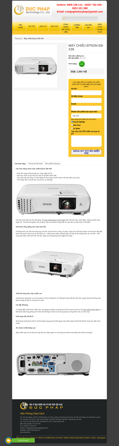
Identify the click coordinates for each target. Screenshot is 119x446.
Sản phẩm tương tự (52, 164)
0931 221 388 (80, 8)
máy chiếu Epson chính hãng (54, 220)
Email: (74, 104)
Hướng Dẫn (77, 26)
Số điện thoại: (77, 96)
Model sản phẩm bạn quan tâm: (84, 112)
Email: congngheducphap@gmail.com (80, 11)
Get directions (25, 432)
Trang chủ (18, 38)
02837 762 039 (93, 4)
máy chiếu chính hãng (91, 310)
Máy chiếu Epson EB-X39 (33, 38)
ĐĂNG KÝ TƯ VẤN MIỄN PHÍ (86, 152)
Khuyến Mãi (88, 26)
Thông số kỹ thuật (35, 164)
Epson (81, 56)
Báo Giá (54, 26)
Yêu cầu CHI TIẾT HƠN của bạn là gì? (85, 132)
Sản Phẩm (20, 26)
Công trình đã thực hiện (65, 28)
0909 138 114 (75, 4)
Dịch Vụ (43, 26)
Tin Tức (31, 26)
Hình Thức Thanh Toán (100, 28)
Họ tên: (74, 89)
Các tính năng (20, 164)
